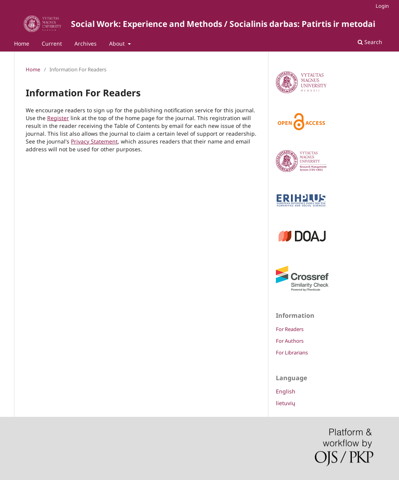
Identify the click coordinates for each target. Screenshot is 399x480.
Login (382, 5)
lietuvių (285, 403)
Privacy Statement (94, 141)
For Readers (290, 329)
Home (21, 43)
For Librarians (292, 352)
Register (58, 118)
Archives (85, 43)
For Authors (290, 340)
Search (370, 42)
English (285, 391)
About (117, 43)
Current (52, 43)
